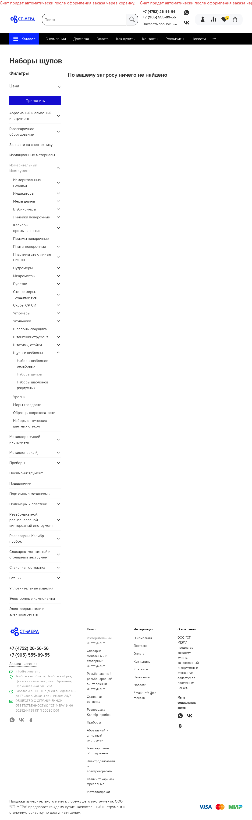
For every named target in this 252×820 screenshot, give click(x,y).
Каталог (24, 38)
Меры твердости (27, 404)
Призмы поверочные (31, 238)
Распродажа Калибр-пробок (27, 538)
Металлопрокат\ (23, 452)
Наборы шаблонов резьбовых (32, 363)
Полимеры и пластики (28, 504)
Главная (61, 50)
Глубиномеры (24, 209)
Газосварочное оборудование (21, 131)
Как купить (125, 38)
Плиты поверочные (29, 246)
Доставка (81, 38)
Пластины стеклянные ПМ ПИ (32, 257)
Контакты (150, 38)
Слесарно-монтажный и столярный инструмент (29, 554)
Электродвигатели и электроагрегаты (26, 611)
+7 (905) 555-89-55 (159, 17)
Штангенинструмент (30, 336)
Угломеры (21, 313)
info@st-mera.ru (27, 671)
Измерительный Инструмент (101, 50)
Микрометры (24, 275)
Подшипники (20, 483)
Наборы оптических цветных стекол (30, 423)
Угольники (22, 321)
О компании (56, 38)
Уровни (19, 396)
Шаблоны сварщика (30, 329)
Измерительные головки (27, 182)
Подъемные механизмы (29, 493)
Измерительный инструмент (99, 640)
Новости (199, 38)
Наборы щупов (29, 374)
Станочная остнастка (27, 567)
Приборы (17, 462)
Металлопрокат (98, 792)
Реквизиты (175, 38)
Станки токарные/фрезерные (100, 781)
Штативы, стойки (27, 344)
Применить (35, 100)
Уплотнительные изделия (31, 588)
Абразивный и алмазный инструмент (30, 115)
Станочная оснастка (95, 699)
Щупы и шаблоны (149, 50)
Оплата (102, 38)
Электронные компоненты (32, 598)
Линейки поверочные (31, 217)
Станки (15, 577)
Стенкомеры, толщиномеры (25, 294)
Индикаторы (23, 193)
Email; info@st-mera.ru (145, 695)
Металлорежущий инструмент (24, 439)
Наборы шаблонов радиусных (32, 385)
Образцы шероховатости (34, 412)
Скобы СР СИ (24, 305)
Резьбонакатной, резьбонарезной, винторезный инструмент (31, 520)
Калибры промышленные (26, 228)
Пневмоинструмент (26, 473)
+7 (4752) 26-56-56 (159, 11)
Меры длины (24, 201)
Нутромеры (23, 267)
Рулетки (20, 283)
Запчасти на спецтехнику (31, 144)
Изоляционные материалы (32, 154)
